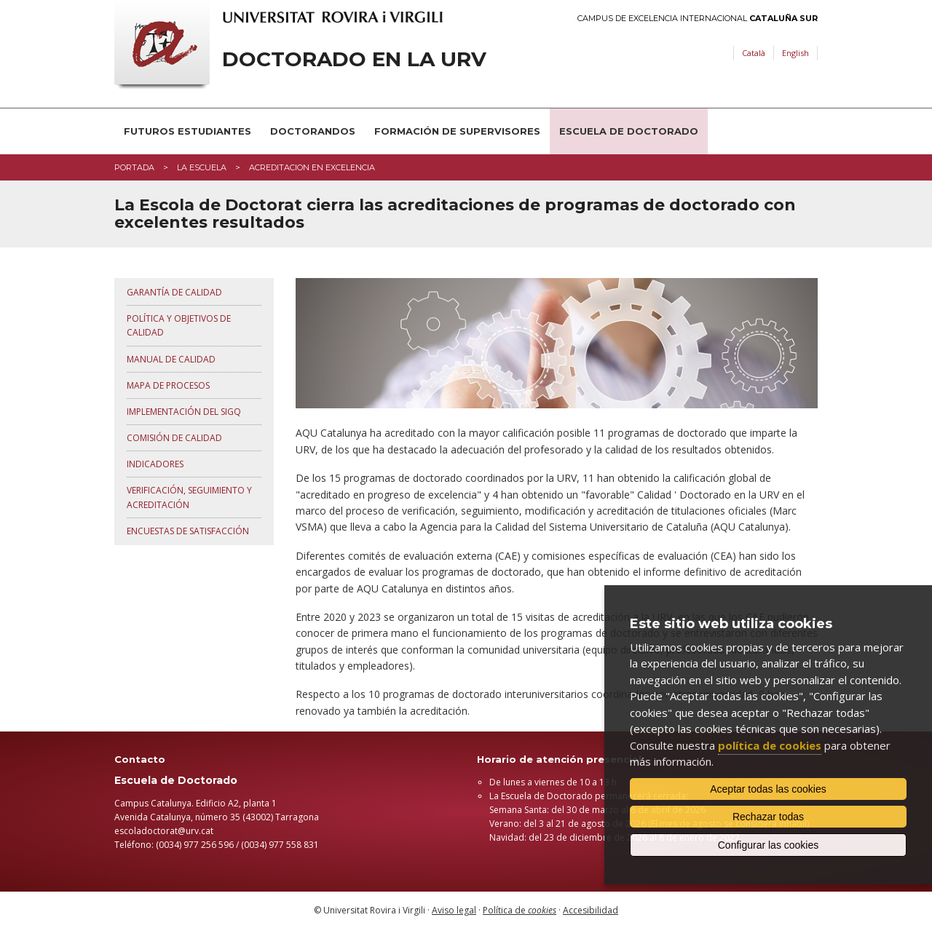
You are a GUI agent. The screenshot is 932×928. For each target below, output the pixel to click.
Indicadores (155, 464)
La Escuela (201, 167)
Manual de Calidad (171, 359)
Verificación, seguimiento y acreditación (189, 497)
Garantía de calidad (174, 292)
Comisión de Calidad (174, 438)
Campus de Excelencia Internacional (697, 19)
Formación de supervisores (457, 131)
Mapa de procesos (168, 385)
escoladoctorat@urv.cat (163, 831)
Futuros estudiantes (187, 131)
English (795, 52)
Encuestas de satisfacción (188, 531)
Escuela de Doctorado (628, 131)
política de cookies (769, 745)
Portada (134, 167)
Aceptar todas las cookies (768, 789)
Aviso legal (454, 910)
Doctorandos (312, 131)
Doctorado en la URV (354, 59)
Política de (519, 910)
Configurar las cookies (768, 845)
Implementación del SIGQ (184, 411)
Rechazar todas (768, 816)
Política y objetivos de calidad (179, 325)
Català (753, 52)
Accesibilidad (590, 910)
